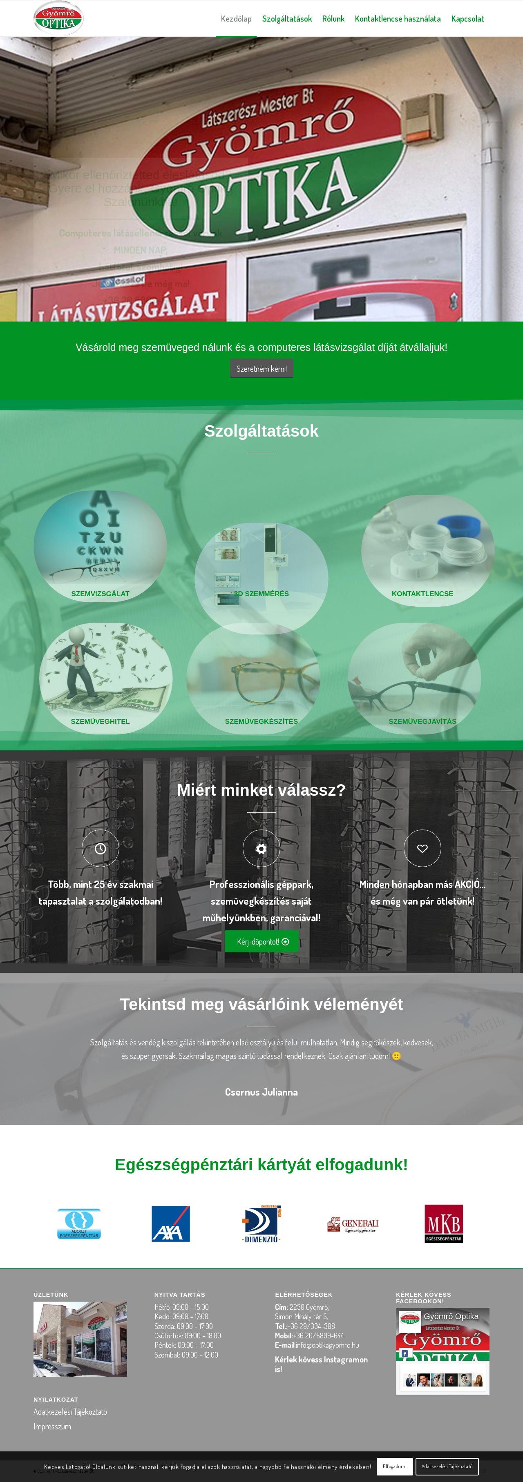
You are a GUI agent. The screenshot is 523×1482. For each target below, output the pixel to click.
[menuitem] (236, 18)
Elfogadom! (395, 1466)
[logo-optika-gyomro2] (59, 18)
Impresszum (52, 1426)
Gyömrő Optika (451, 1316)
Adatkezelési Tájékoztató (70, 1411)
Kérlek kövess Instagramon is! (321, 1364)
